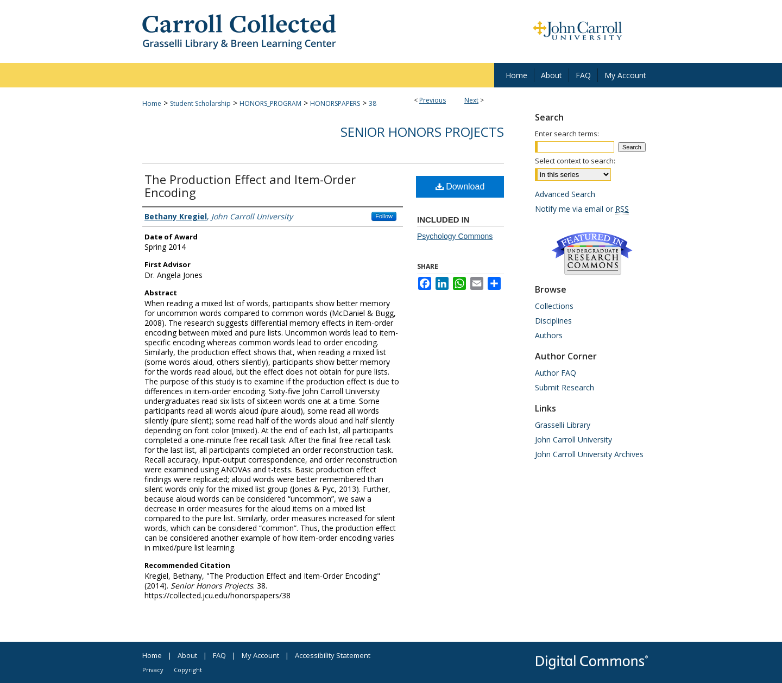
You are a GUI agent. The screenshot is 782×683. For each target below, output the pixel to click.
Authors (549, 335)
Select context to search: (575, 161)
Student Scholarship (200, 103)
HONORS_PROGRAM (270, 103)
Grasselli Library (562, 425)
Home (151, 103)
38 (372, 103)
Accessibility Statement (332, 655)
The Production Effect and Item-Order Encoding (250, 185)
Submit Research (564, 387)
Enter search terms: (567, 133)
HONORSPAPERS (335, 103)
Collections (554, 306)
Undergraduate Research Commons (592, 253)
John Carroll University (573, 439)
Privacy (152, 670)
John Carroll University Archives (589, 454)
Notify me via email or (582, 209)
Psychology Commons (455, 236)
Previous (432, 100)
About (187, 655)
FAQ (219, 655)
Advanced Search (565, 194)
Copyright (188, 670)
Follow (384, 216)
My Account (260, 655)
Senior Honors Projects (422, 132)
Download (460, 186)
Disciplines (553, 320)
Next (471, 100)
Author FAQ (555, 373)
